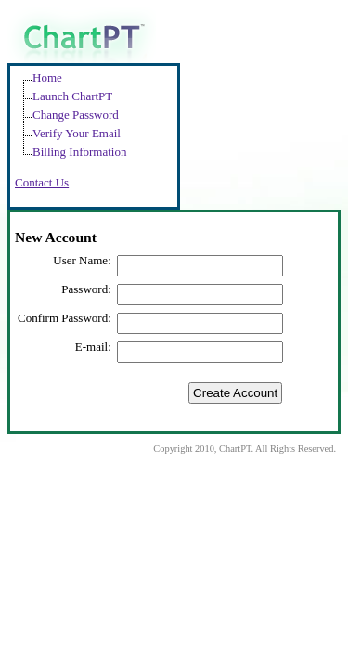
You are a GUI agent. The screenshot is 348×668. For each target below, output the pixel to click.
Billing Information (79, 152)
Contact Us (42, 182)
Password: (85, 289)
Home (47, 77)
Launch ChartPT (72, 96)
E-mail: (93, 346)
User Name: (81, 260)
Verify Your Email (76, 133)
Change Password (75, 115)
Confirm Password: (64, 318)
